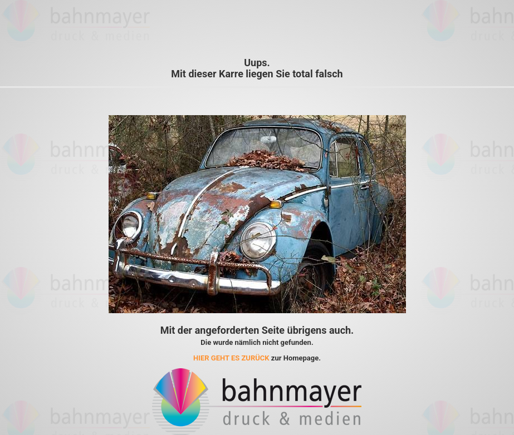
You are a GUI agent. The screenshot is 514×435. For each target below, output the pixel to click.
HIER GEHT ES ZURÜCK (231, 358)
